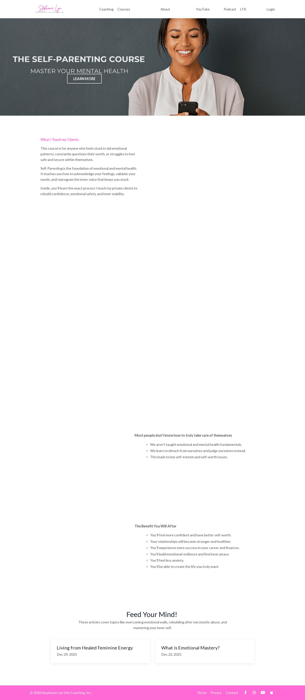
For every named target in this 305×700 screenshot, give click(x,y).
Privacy (216, 692)
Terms (202, 692)
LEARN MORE (84, 79)
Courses (123, 9)
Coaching (106, 9)
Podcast (230, 9)
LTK (243, 9)
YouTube (203, 9)
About (165, 9)
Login (270, 9)
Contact (232, 692)
